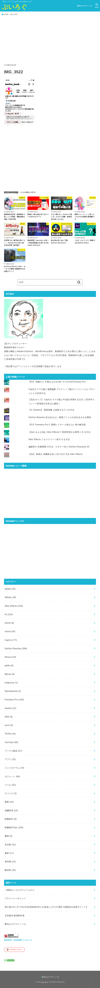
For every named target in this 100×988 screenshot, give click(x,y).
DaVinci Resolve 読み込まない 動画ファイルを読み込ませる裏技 (60, 417)
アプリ (10, 759)
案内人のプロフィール (84, 6)
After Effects (14, 606)
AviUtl (9, 623)
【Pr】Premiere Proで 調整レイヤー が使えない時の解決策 (57, 424)
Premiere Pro (14, 699)
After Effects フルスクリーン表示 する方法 (49, 439)
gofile (9, 665)
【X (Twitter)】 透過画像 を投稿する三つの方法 (51, 410)
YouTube (11, 742)
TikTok (10, 733)
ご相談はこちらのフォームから (20, 890)
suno (9, 725)
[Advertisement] (50, 39)
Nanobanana (13, 691)
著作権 (10, 861)
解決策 (10, 870)
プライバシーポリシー (15, 898)
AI (9, 614)
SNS (9, 716)
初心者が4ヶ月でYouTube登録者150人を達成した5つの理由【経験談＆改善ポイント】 (46, 907)
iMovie (10, 674)
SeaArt (10, 708)
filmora (10, 657)
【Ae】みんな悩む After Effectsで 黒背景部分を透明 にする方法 (59, 432)
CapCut (11, 640)
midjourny (11, 682)
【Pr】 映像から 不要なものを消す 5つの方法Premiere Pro (57, 382)
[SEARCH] (97, 5)
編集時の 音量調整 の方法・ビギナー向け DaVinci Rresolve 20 (59, 446)
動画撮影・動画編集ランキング (18, 940)
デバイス (11, 793)
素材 (9, 853)
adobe (10, 589)
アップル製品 (13, 751)
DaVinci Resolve (16, 648)
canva (10, 631)
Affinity (10, 597)
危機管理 (11, 810)
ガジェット (12, 776)
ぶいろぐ (14, 6)
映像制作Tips (14, 827)
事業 (9, 802)
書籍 (8, 836)
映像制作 (11, 819)
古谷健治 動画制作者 (15, 915)
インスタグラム (14, 768)
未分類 (10, 844)
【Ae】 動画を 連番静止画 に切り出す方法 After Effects (56, 454)
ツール (10, 785)
